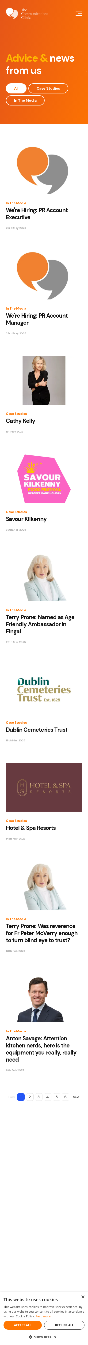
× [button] (82, 1297)
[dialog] (44, 1318)
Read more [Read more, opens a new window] (43, 1316)
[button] (44, 1337)
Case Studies (48, 88)
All (16, 88)
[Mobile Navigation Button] (79, 14)
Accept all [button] (22, 1325)
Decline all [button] (64, 1325)
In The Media (25, 100)
